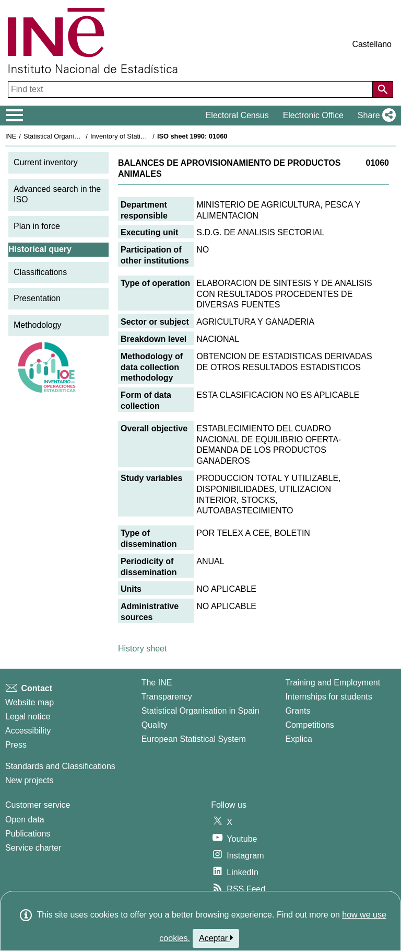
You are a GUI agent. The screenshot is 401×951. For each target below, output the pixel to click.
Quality (154, 724)
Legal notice (27, 716)
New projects (29, 780)
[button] (374, 115)
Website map (29, 702)
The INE (156, 682)
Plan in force (37, 226)
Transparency (166, 696)
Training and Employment (332, 682)
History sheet (142, 648)
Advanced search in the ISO (57, 194)
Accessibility (28, 730)
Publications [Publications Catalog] (27, 833)
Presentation (37, 298)
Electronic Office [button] (313, 115)
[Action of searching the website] (382, 89)
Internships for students (328, 696)
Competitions (309, 724)
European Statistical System (193, 739)
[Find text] (191, 89)
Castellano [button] (372, 44)
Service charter (33, 847)
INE (10, 136)
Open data (24, 819)
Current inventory (46, 162)
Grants (297, 710)
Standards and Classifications (60, 766)
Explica (298, 739)
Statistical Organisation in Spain (70, 136)
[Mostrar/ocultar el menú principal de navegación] (15, 115)
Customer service (37, 804)
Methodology (38, 324)
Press (16, 744)
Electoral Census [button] (237, 115)
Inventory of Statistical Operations (140, 136)
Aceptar (216, 938)
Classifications (40, 272)
